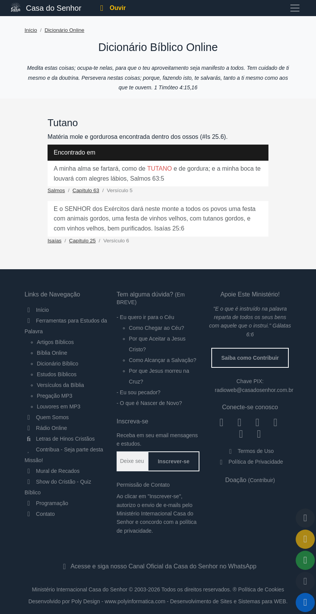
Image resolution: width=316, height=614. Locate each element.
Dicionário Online (64, 30)
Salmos (56, 190)
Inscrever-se (173, 461)
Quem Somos (47, 417)
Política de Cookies (261, 589)
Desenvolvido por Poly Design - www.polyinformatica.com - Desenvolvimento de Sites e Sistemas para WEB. (158, 601)
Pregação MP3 (54, 396)
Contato (40, 514)
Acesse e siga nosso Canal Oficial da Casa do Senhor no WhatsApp (157, 566)
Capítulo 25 (82, 241)
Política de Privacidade (250, 462)
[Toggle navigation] (295, 8)
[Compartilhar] (305, 560)
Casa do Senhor (46, 7)
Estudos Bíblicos (57, 374)
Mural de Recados (52, 471)
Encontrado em (74, 152)
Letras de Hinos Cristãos (60, 439)
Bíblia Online (52, 353)
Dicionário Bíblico (57, 363)
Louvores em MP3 (59, 406)
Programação (46, 503)
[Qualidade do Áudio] (305, 581)
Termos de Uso (250, 451)
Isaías (54, 241)
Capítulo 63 (85, 190)
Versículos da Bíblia (60, 385)
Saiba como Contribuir (250, 358)
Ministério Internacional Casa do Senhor (79, 589)
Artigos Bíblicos (55, 342)
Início (31, 30)
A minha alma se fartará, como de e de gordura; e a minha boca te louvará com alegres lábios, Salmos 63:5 (157, 173)
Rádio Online (46, 428)
